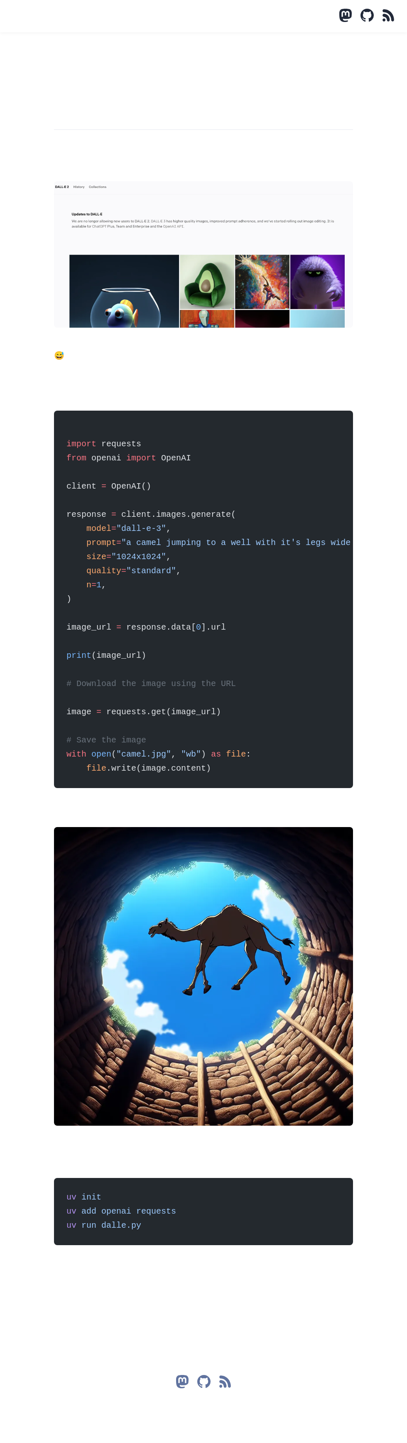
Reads (67, 16)
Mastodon (37, 16)
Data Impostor (12, 16)
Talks (57, 16)
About (77, 16)
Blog (27, 16)
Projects (47, 16)
